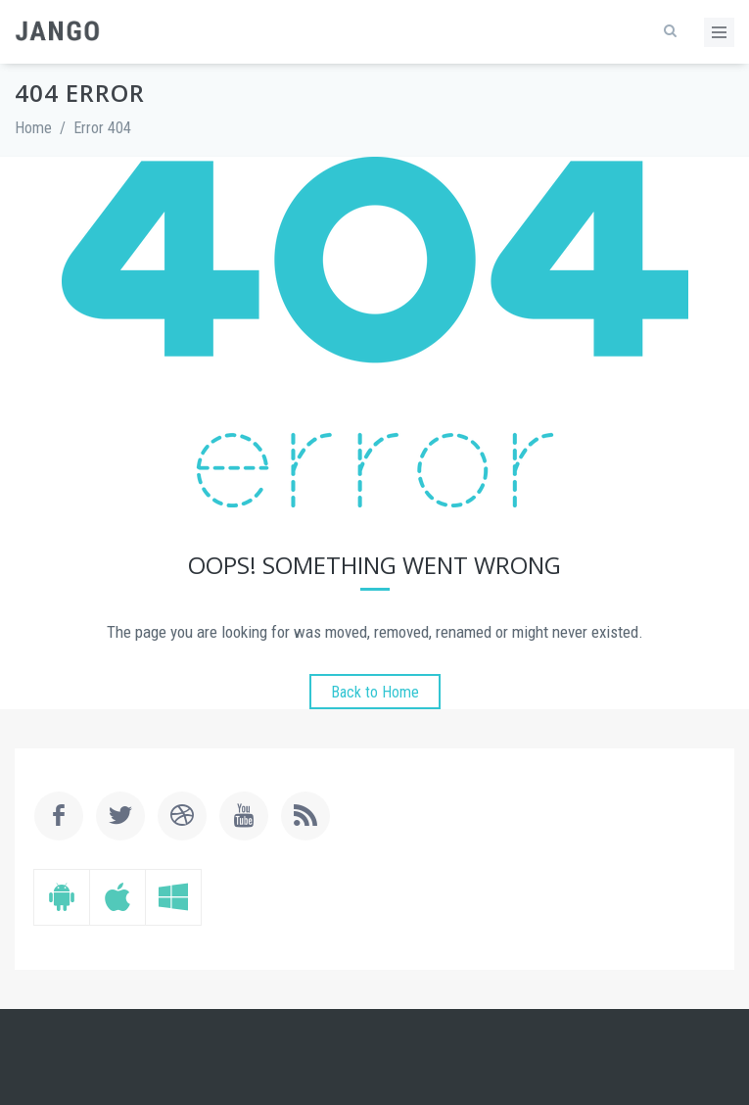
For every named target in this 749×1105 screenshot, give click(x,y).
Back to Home (375, 692)
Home (33, 128)
